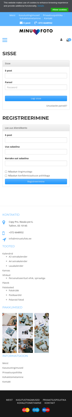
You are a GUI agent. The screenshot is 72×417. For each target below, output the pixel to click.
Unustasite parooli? (56, 105)
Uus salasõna (12, 146)
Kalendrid (7, 253)
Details (41, 6)
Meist (12, 15)
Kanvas (6, 270)
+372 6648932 (43, 22)
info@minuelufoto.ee (20, 238)
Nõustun (18, 171)
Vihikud (6, 275)
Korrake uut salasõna (17, 158)
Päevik (5, 282)
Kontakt (48, 18)
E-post (25, 22)
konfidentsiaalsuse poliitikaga (34, 175)
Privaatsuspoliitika (53, 15)
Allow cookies (59, 9)
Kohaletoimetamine (30, 18)
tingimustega (25, 171)
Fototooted (8, 287)
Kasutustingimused (29, 15)
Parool (8, 82)
